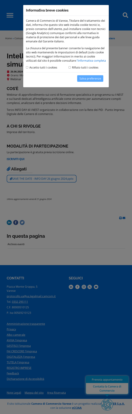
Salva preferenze (90, 78)
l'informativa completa (91, 60)
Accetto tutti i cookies (43, 67)
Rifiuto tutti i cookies (85, 67)
